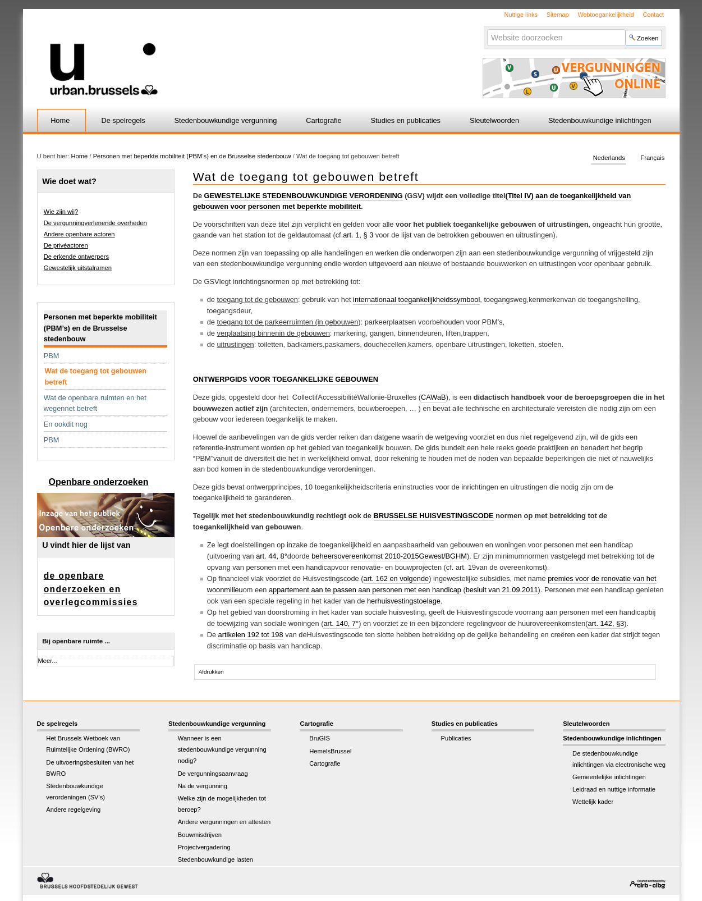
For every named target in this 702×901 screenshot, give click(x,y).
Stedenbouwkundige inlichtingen (599, 120)
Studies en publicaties (406, 120)
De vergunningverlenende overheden (95, 222)
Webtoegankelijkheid (605, 14)
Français (652, 158)
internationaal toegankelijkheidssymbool (416, 299)
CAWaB (433, 397)
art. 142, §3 (606, 623)
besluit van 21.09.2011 (502, 590)
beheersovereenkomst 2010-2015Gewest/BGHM (389, 556)
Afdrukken (211, 672)
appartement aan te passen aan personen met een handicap (365, 590)
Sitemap (558, 14)
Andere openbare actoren (79, 234)
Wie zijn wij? (61, 211)
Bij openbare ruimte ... (76, 641)
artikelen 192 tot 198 (250, 634)
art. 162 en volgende (396, 578)
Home (60, 120)
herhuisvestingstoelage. (404, 601)
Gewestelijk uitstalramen (78, 267)
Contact (653, 14)
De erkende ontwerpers (76, 256)
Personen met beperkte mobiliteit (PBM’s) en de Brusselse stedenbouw (192, 156)
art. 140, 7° (341, 623)
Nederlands (609, 158)
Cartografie (323, 120)
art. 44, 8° (271, 556)
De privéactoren (66, 245)
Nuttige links (521, 14)
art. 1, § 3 (358, 235)
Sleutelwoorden (494, 120)
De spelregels (123, 120)
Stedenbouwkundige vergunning (226, 120)
